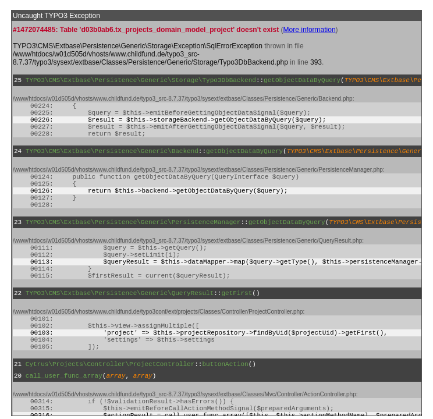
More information (309, 30)
